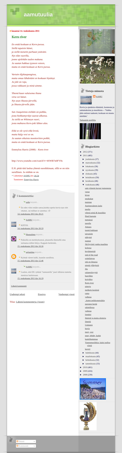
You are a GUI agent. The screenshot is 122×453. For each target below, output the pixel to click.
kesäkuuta (89, 181)
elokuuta (89, 174)
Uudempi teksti (17, 294)
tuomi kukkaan (91, 230)
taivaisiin (89, 234)
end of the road (91, 255)
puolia (87, 209)
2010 (85, 367)
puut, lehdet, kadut (93, 335)
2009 (85, 371)
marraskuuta (90, 163)
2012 (85, 152)
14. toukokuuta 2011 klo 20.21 (30, 214)
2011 (85, 155)
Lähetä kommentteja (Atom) (30, 301)
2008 (85, 375)
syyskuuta (89, 170)
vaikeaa (88, 311)
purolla (88, 223)
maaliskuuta (90, 356)
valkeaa (88, 297)
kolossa (88, 248)
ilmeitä (88, 321)
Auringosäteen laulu (93, 206)
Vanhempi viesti (66, 294)
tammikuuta (90, 364)
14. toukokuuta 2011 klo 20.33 (30, 228)
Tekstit (20, 441)
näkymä (88, 237)
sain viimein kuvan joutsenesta (98, 188)
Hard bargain (90, 216)
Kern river (89, 283)
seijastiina (30, 252)
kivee (87, 195)
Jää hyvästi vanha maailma (96, 244)
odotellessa (89, 307)
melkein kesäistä (92, 290)
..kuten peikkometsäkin (95, 300)
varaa (87, 192)
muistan (88, 202)
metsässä (89, 220)
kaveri (87, 349)
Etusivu (42, 294)
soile (28, 202)
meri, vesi (89, 332)
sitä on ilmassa (91, 262)
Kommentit (22, 446)
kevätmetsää (90, 251)
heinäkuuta (90, 177)
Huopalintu (31, 234)
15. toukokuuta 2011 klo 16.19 (30, 278)
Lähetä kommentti (19, 286)
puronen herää (91, 304)
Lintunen (89, 325)
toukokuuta (90, 185)
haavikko (89, 276)
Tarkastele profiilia (88, 120)
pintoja (88, 286)
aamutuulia (38, 14)
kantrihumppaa (91, 339)
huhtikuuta (90, 353)
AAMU (29, 220)
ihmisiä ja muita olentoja (95, 318)
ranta (87, 293)
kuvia (87, 328)
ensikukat (89, 199)
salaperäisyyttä (91, 272)
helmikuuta (90, 360)
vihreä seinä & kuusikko (95, 213)
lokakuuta (89, 166)
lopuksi (88, 314)
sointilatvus (90, 258)
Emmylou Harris (31, 179)
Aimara (88, 227)
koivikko (89, 279)
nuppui (88, 241)
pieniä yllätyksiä (92, 265)
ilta (86, 269)
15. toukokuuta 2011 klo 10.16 (30, 246)
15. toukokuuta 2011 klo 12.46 (30, 261)
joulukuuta (90, 159)
